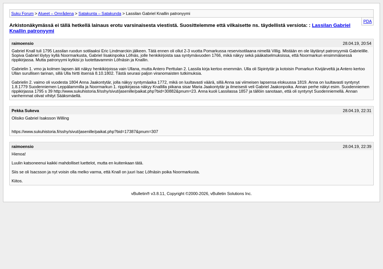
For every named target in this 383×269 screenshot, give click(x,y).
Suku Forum (22, 13)
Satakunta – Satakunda (100, 13)
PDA (367, 21)
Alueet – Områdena (56, 13)
